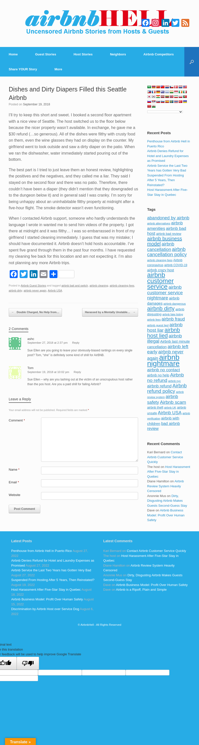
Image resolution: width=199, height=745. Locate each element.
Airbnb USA (55, 290)
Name (14, 469)
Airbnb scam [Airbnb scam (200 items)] (173, 402)
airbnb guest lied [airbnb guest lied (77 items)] (158, 325)
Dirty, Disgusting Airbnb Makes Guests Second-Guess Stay (167, 500)
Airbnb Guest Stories (33, 285)
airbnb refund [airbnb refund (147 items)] (159, 386)
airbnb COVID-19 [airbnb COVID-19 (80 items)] (175, 265)
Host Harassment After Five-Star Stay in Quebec (168, 471)
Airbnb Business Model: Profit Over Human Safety (166, 515)
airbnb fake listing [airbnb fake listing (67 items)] (172, 314)
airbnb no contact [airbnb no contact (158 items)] (163, 369)
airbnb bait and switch (74, 285)
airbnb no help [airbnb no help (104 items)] (158, 375)
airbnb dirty (15, 290)
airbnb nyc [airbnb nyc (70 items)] (174, 380)
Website (14, 495)
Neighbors (118, 54)
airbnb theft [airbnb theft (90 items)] (155, 407)
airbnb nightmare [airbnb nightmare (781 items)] (163, 360)
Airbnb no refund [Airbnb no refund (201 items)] (165, 377)
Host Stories (83, 54)
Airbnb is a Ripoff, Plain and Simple (141, 589)
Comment (17, 420)
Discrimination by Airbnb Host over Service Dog (45, 609)
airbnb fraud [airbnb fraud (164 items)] (173, 319)
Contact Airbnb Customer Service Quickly (165, 457)
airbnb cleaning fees (122, 285)
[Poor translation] (28, 663)
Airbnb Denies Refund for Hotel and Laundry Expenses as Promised (168, 156)
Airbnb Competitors (159, 54)
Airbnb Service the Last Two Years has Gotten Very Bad (51, 570)
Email (14, 482)
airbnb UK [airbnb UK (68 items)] (170, 407)
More (58, 69)
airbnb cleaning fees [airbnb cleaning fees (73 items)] (160, 260)
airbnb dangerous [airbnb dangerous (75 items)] (174, 303)
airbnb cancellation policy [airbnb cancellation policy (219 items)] (167, 252)
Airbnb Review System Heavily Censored (165, 486)
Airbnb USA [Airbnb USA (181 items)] (170, 412)
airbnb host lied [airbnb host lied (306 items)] (163, 333)
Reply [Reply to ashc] (75, 342)
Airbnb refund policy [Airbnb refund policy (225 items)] (167, 388)
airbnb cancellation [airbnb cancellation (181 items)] (160, 246)
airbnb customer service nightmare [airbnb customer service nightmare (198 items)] (165, 292)
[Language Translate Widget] (165, 112)
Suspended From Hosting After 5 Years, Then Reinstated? (165, 180)
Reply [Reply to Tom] (77, 372)
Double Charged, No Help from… (35, 312)
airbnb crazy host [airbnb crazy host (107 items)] (160, 270)
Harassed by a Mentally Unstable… (110, 312)
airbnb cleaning (99, 285)
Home (13, 54)
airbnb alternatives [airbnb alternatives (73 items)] (158, 223)
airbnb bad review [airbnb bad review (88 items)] (168, 234)
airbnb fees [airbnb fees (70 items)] (154, 319)
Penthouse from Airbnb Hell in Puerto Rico (41, 551)
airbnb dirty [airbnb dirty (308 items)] (161, 308)
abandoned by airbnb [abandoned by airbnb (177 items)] (168, 217)
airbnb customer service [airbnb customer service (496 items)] (160, 280)
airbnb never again (35, 290)
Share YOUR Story (23, 69)
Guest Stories (45, 54)
